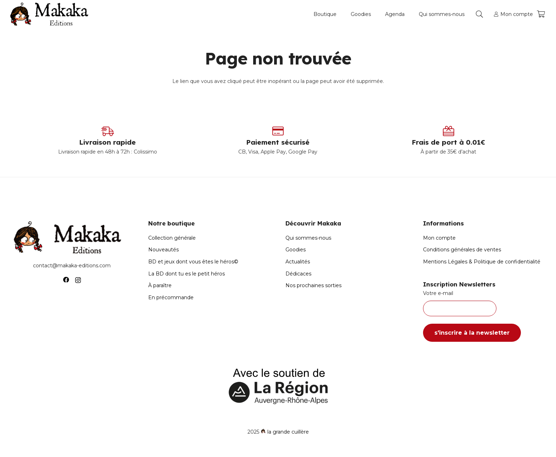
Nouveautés (163, 249)
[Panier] (541, 14)
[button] (479, 14)
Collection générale (172, 238)
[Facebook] (66, 280)
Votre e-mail (484, 303)
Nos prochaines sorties (313, 285)
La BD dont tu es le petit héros (186, 274)
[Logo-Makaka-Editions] (50, 14)
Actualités (297, 261)
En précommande (171, 297)
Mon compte (439, 238)
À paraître (160, 285)
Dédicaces (298, 274)
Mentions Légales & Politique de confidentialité (481, 261)
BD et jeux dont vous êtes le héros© (193, 261)
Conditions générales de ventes (462, 249)
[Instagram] (78, 280)
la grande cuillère (288, 432)
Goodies (295, 249)
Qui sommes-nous (308, 238)
